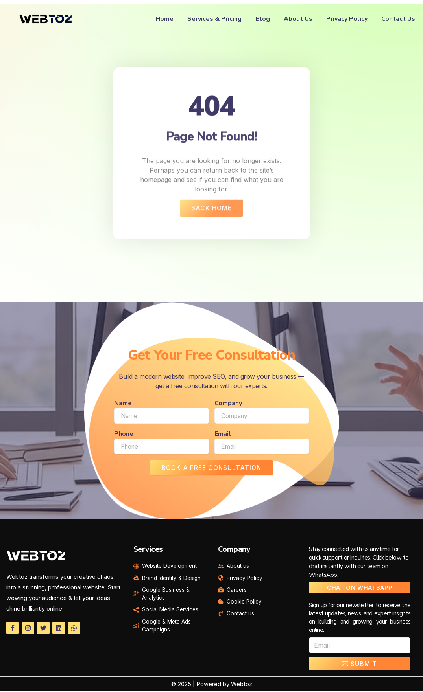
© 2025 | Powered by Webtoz (211, 685)
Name (123, 404)
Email (222, 434)
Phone (123, 434)
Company (228, 404)
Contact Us (398, 19)
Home (164, 19)
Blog (262, 19)
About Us (298, 19)
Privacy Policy (347, 19)
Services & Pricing (214, 19)
